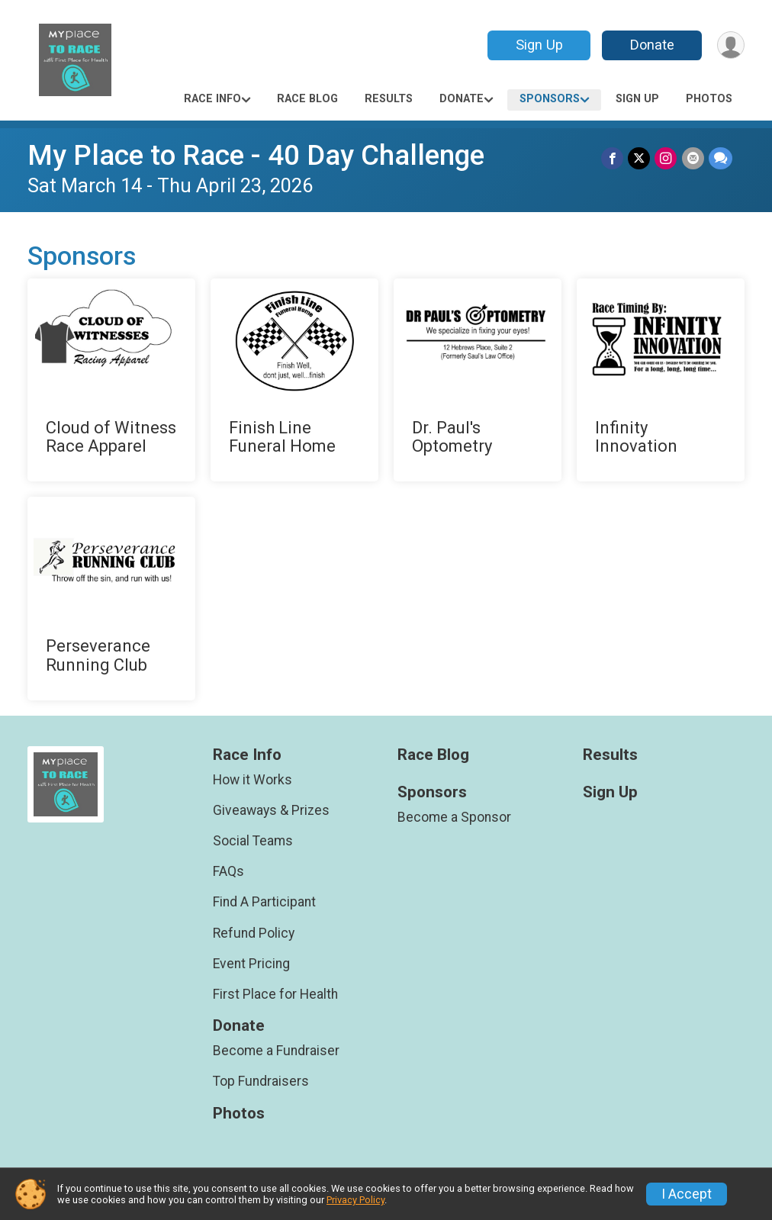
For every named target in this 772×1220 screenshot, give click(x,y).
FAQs (228, 871)
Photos (709, 98)
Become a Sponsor (454, 817)
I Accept (686, 1194)
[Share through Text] (720, 158)
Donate (651, 45)
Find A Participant (264, 901)
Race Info (212, 98)
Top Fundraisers (261, 1081)
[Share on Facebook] (613, 158)
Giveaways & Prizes (271, 810)
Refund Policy (253, 933)
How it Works (252, 779)
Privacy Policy (355, 1200)
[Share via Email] (693, 158)
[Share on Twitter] (640, 158)
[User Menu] (730, 45)
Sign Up (538, 45)
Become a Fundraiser (276, 1050)
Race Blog (307, 98)
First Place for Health (275, 994)
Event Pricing (251, 963)
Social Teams (253, 840)
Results (389, 98)
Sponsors (549, 98)
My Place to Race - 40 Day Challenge (255, 155)
